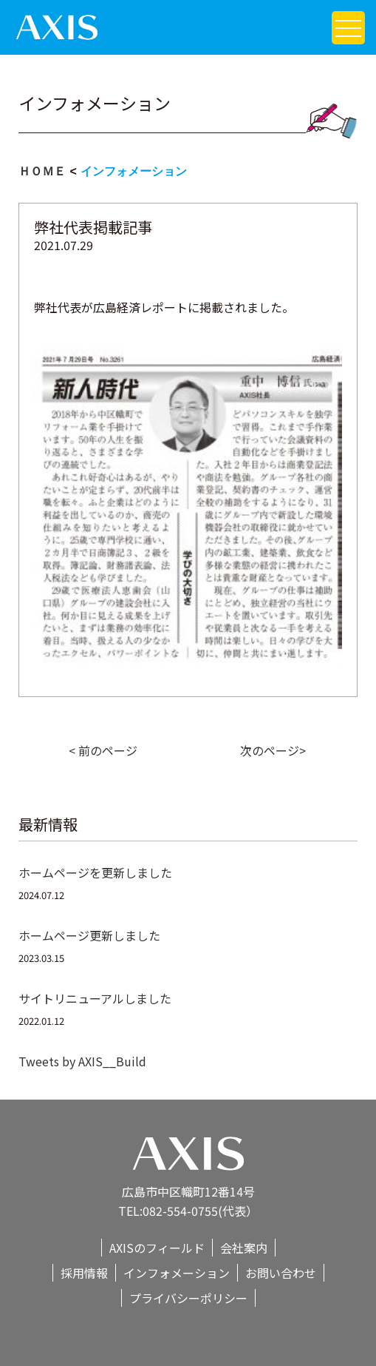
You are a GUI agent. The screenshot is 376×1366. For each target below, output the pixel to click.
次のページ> (273, 750)
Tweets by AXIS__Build (82, 1061)
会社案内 (243, 1247)
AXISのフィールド (157, 1247)
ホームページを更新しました (95, 872)
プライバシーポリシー (188, 1298)
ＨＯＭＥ (42, 171)
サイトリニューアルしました (94, 998)
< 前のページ (103, 750)
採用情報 (84, 1273)
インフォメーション (134, 171)
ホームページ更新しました (89, 935)
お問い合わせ (280, 1273)
